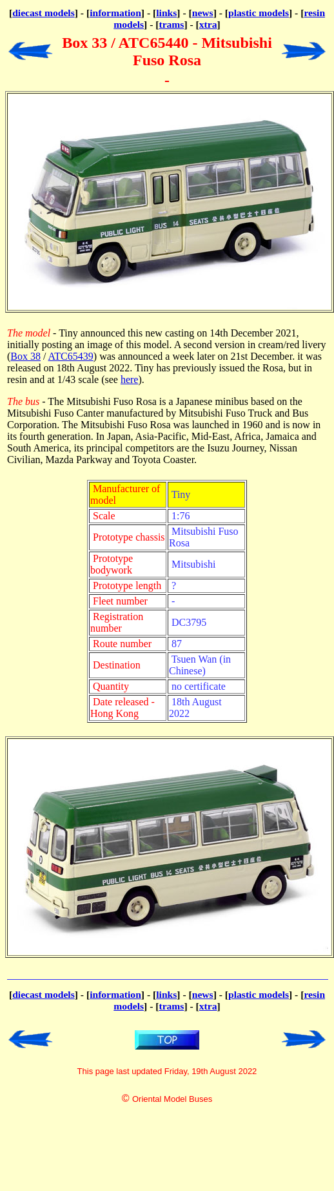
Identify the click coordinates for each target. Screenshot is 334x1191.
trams (171, 24)
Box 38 (25, 356)
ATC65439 (70, 356)
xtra (208, 24)
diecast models (43, 12)
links (166, 12)
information (115, 12)
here (130, 379)
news (202, 12)
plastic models (258, 12)
